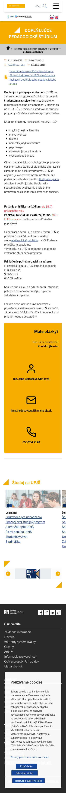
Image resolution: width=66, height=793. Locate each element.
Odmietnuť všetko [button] (24, 772)
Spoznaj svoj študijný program (25, 522)
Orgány (9, 646)
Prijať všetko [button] (26, 766)
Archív (8, 651)
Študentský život (16, 537)
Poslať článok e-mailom (16, 65)
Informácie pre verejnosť (20, 656)
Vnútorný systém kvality (20, 642)
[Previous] (8, 573)
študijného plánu (49, 179)
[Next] (58, 573)
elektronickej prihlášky (24, 240)
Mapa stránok (13, 666)
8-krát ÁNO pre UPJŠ (19, 527)
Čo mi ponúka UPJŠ (18, 532)
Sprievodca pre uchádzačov (23, 517)
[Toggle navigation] (57, 6)
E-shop (28, 16)
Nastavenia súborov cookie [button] (28, 780)
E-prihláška (12, 541)
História (9, 637)
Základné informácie (17, 632)
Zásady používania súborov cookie (30, 756)
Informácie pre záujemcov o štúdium (30, 48)
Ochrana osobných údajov (21, 661)
